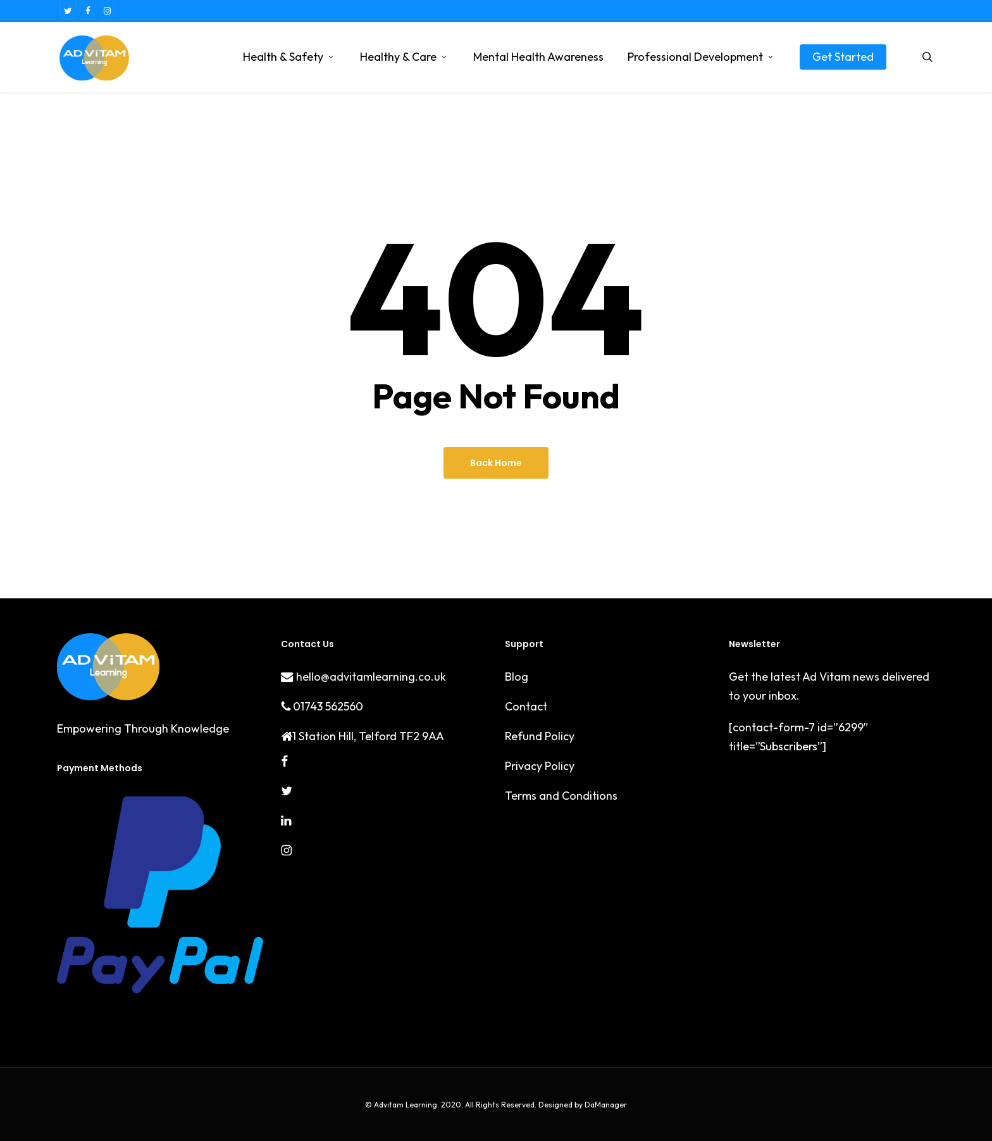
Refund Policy (539, 736)
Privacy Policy (539, 766)
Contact (526, 706)
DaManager (605, 1104)
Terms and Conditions (561, 795)
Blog (516, 676)
